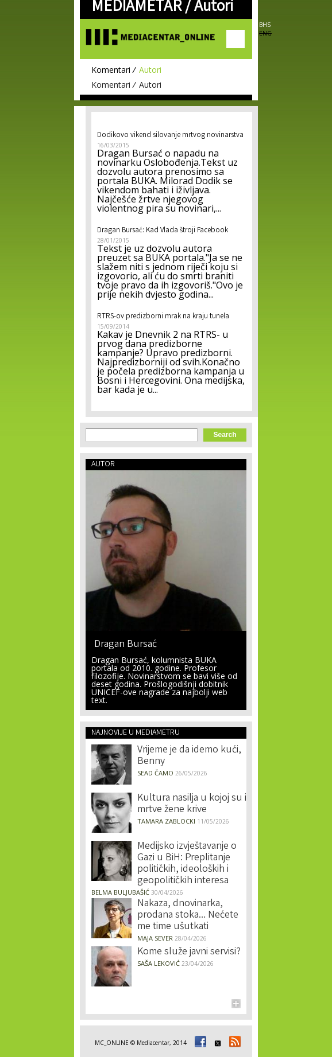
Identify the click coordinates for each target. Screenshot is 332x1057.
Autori (150, 69)
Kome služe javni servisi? (189, 952)
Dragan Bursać (125, 643)
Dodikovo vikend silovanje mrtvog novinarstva (170, 135)
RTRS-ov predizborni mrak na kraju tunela (163, 316)
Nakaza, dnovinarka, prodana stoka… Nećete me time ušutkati (187, 915)
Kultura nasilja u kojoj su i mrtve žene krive (191, 804)
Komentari (110, 69)
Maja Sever (155, 938)
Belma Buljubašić (120, 892)
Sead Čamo (155, 773)
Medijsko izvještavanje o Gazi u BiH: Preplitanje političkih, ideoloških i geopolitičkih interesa (187, 863)
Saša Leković (158, 963)
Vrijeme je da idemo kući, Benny (189, 756)
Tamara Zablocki (166, 821)
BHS (265, 25)
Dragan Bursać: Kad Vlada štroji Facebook (162, 230)
